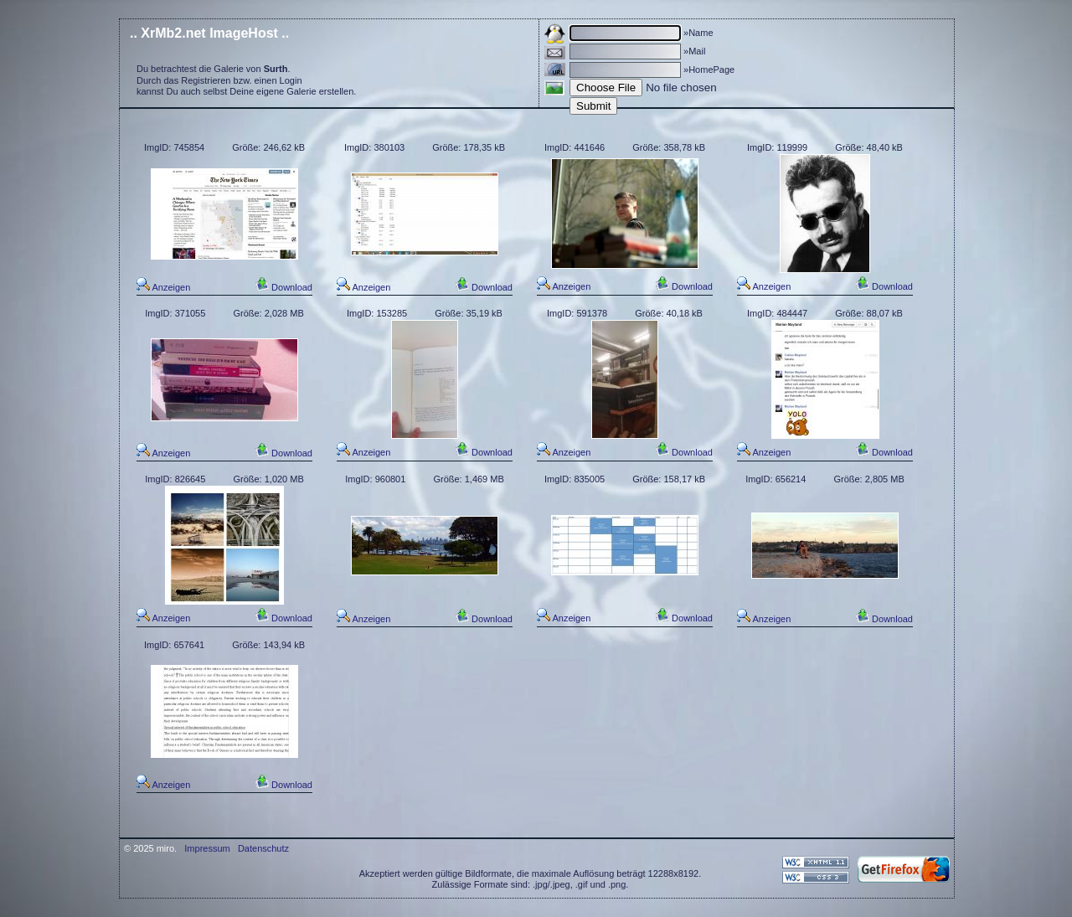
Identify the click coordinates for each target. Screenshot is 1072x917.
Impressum (206, 848)
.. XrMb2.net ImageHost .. (209, 33)
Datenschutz (263, 848)
